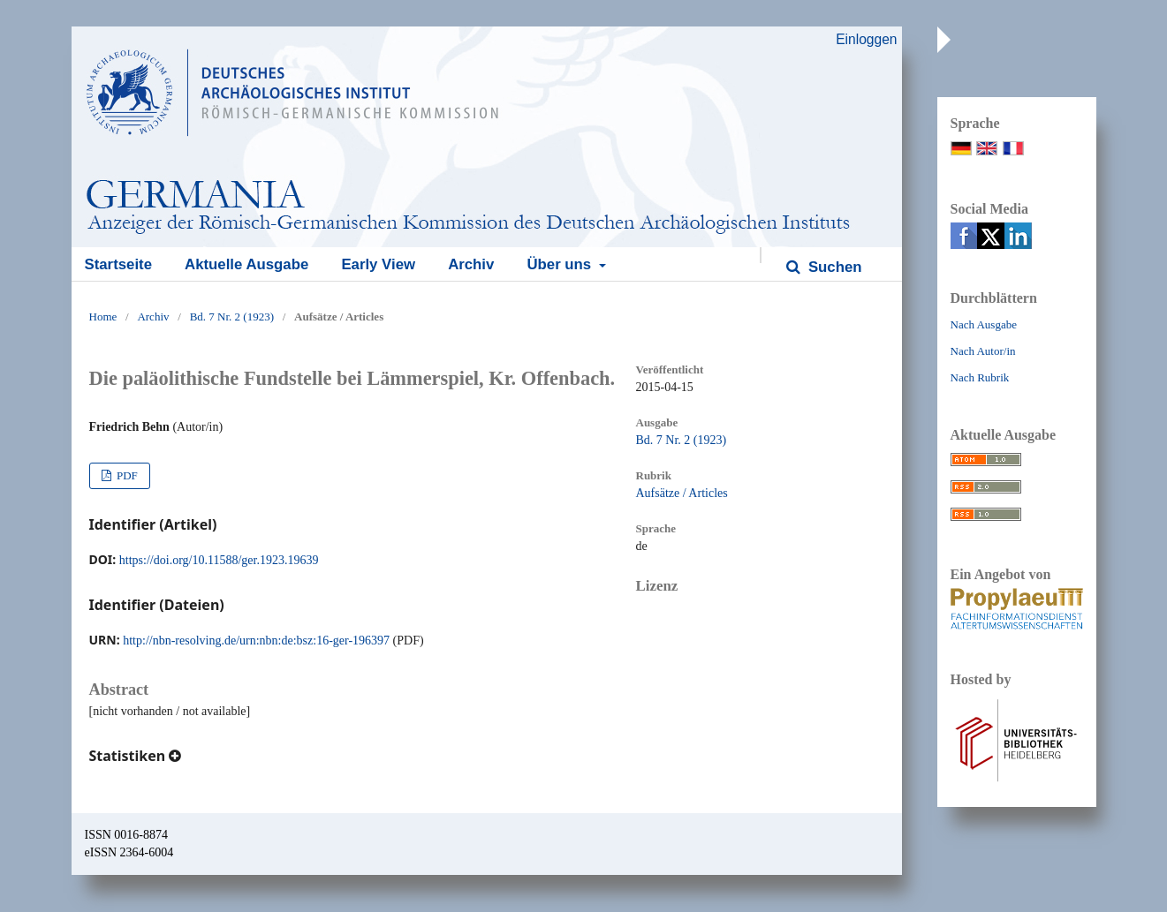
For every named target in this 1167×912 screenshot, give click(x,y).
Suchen (832, 267)
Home (103, 316)
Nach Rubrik (980, 377)
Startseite (118, 264)
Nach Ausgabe (984, 324)
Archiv (471, 264)
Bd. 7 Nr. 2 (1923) (232, 316)
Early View (378, 264)
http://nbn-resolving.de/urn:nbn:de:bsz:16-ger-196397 (256, 640)
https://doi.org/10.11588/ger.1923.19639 (219, 560)
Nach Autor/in (983, 351)
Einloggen (866, 39)
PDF (126, 475)
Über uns (561, 264)
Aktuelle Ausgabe (246, 264)
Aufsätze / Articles (682, 493)
